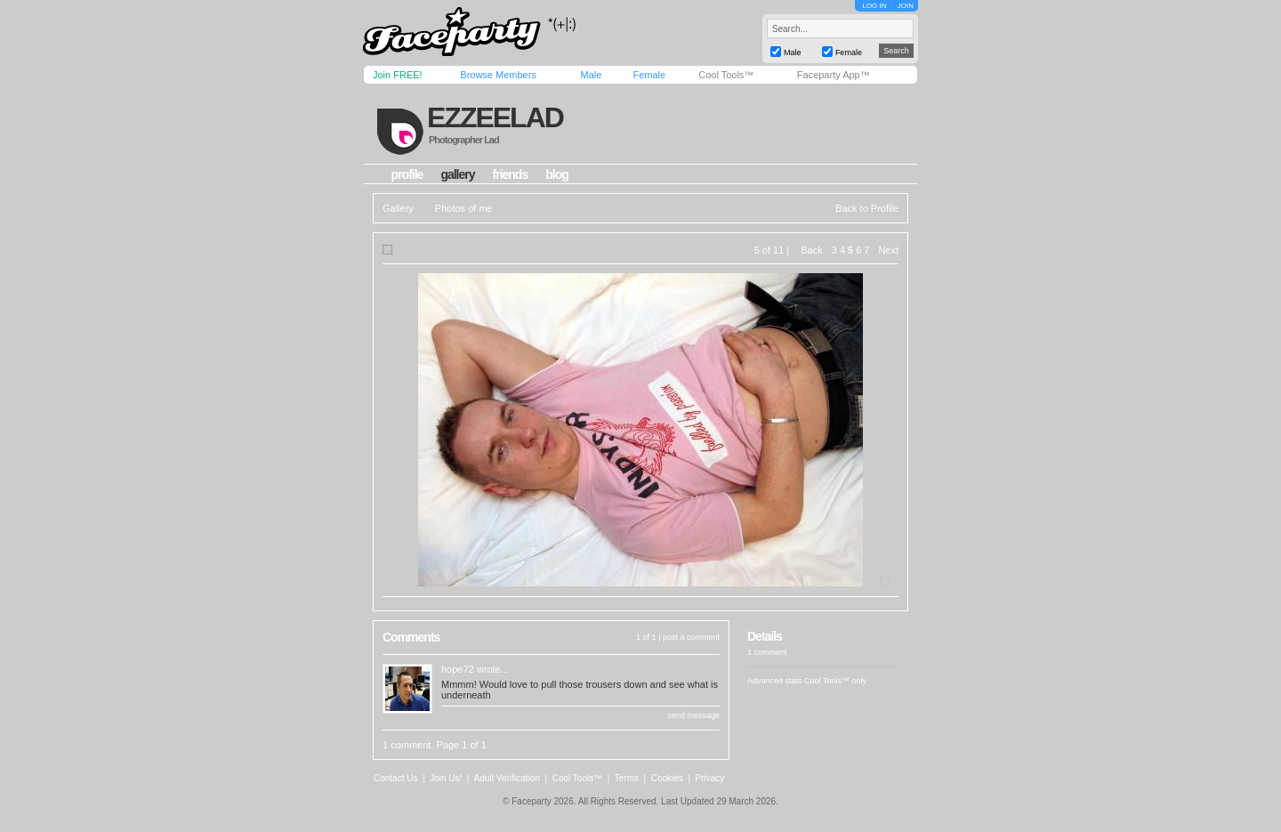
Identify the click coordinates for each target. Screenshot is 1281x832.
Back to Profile (866, 208)
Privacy (710, 778)
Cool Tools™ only (835, 680)
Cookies (667, 778)
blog (556, 174)
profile (407, 174)
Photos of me (464, 208)
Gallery (398, 208)
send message (693, 715)
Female (648, 74)
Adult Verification (506, 778)
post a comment (691, 637)
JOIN (906, 6)
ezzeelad (495, 117)
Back (811, 250)
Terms (627, 778)
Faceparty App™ (833, 74)
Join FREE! (398, 74)
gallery (457, 174)
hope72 (457, 669)
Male (590, 74)
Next (888, 250)
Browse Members (498, 74)
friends (510, 174)
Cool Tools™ (725, 74)
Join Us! (446, 778)
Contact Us (395, 778)
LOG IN (874, 6)
